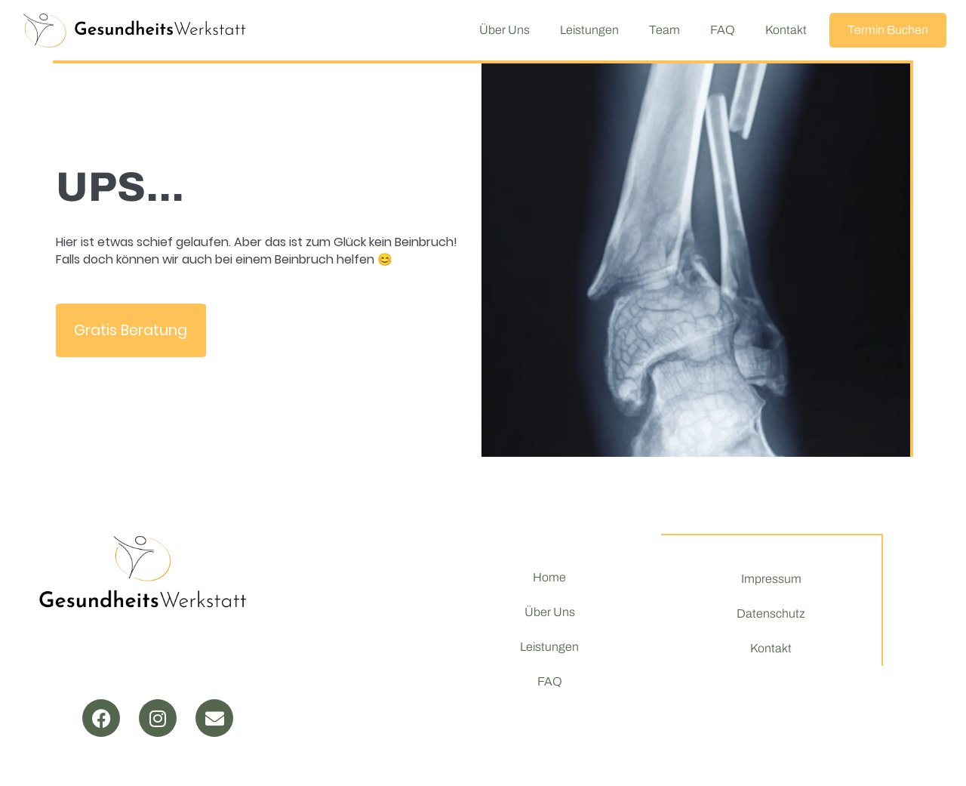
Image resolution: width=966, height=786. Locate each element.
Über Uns (504, 29)
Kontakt (786, 29)
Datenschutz (771, 613)
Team (664, 29)
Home (549, 577)
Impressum (771, 578)
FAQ (722, 29)
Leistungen (589, 29)
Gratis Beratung (130, 330)
